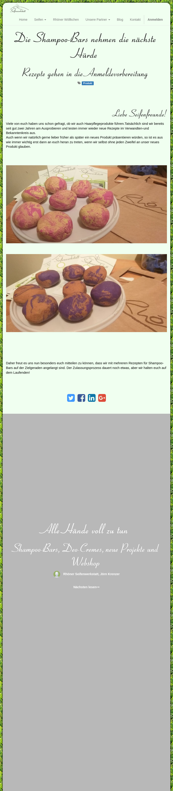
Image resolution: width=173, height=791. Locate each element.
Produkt (87, 83)
